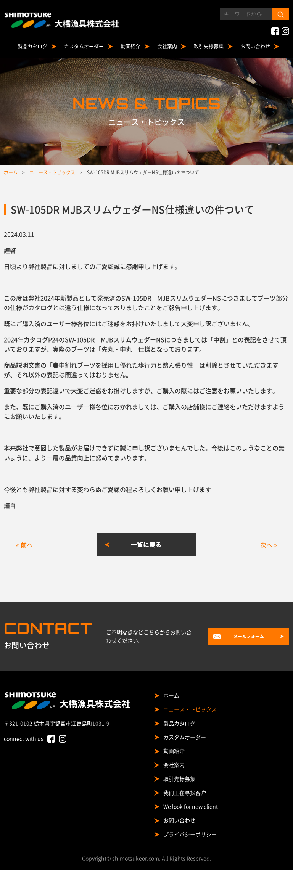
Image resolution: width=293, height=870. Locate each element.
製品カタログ (32, 46)
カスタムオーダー (84, 46)
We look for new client (190, 806)
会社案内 (167, 46)
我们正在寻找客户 (184, 792)
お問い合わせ (255, 46)
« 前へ (24, 544)
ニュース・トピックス (190, 709)
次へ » (268, 544)
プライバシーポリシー (190, 834)
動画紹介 (130, 46)
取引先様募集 (209, 46)
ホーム (171, 695)
